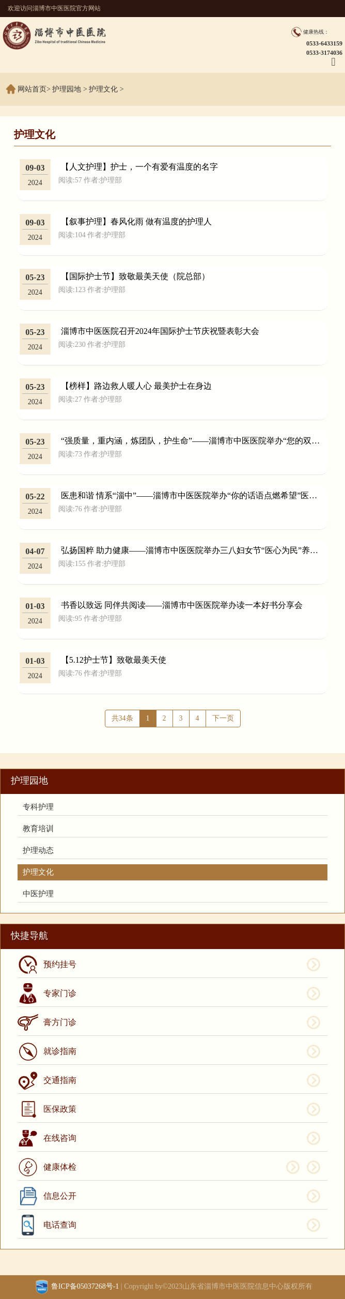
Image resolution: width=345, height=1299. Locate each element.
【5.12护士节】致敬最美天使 (113, 659)
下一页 (223, 718)
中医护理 (38, 894)
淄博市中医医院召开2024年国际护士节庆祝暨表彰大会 (160, 331)
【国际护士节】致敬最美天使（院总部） (135, 276)
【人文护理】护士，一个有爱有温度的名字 (139, 166)
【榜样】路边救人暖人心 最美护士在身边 (136, 385)
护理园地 (66, 89)
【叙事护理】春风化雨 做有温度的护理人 (136, 221)
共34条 (122, 718)
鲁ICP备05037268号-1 (85, 1286)
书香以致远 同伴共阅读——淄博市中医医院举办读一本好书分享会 (182, 605)
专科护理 (38, 807)
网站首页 (32, 89)
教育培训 (38, 828)
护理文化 (103, 89)
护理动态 (38, 850)
